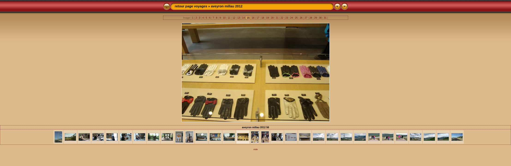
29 (316, 17)
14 (243, 17)
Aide (255, 149)
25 (296, 17)
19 (267, 17)
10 (224, 17)
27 (306, 17)
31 (325, 17)
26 (301, 17)
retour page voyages (191, 6)
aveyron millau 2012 (226, 6)
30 (320, 17)
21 (277, 17)
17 (258, 17)
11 (229, 17)
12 (234, 17)
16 (253, 17)
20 (272, 17)
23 (287, 17)
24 (292, 17)
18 (263, 17)
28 (311, 17)
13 (239, 17)
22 (282, 17)
